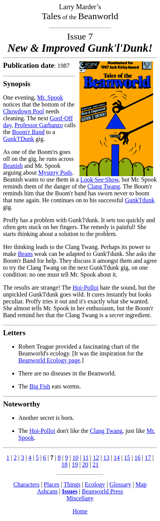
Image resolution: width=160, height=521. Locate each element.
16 (137, 457)
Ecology (95, 484)
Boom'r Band (28, 132)
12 (96, 457)
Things (71, 484)
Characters (26, 484)
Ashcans (47, 491)
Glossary (120, 484)
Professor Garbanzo (39, 125)
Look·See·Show (99, 179)
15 (127, 457)
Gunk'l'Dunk (18, 139)
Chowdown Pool (23, 111)
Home (80, 511)
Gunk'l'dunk (140, 200)
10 (75, 457)
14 (117, 457)
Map (141, 484)
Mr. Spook (50, 97)
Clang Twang (103, 186)
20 (85, 464)
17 (148, 457)
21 (95, 464)
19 (75, 464)
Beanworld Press (102, 491)
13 (106, 457)
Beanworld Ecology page (49, 360)
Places (52, 484)
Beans (25, 254)
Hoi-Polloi (86, 287)
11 (86, 457)
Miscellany (80, 498)
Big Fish (39, 386)
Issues (70, 491)
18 (64, 464)
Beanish (13, 165)
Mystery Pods (55, 172)
